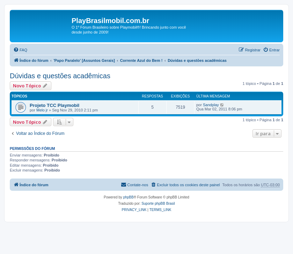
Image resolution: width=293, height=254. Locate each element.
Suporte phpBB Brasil (158, 203)
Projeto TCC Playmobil (54, 105)
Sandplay (211, 105)
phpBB (128, 197)
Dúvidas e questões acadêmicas (60, 76)
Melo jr (42, 110)
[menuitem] (20, 50)
